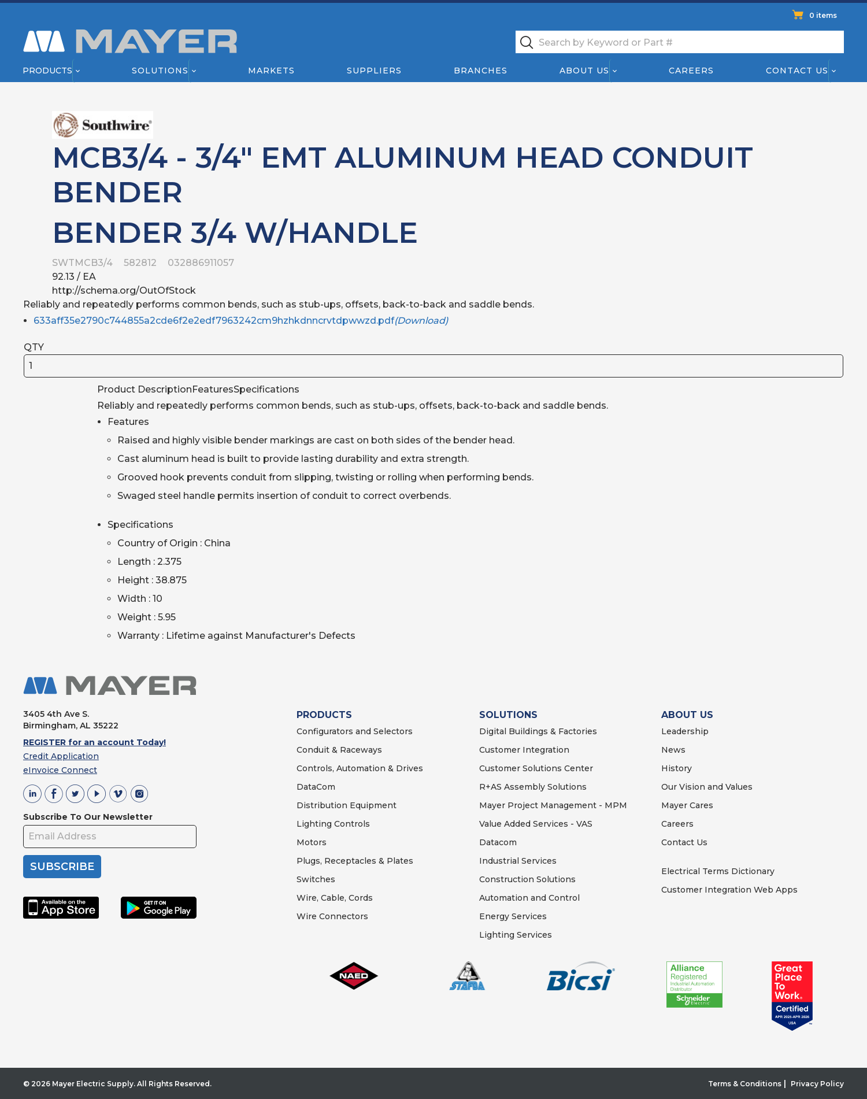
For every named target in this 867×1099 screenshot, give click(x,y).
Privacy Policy (817, 1083)
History (676, 768)
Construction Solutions (527, 879)
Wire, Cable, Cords (335, 898)
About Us (585, 70)
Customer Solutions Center (536, 768)
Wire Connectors (332, 916)
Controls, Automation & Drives (360, 768)
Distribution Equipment (347, 805)
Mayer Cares (687, 805)
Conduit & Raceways (339, 750)
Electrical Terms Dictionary (718, 871)
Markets (270, 70)
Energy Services (513, 916)
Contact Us (797, 70)
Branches (480, 70)
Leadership (685, 731)
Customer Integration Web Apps (729, 890)
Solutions (160, 70)
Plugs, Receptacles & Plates (355, 861)
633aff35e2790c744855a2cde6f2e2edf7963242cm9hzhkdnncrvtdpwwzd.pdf (241, 320)
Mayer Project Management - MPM (553, 805)
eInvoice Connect (60, 770)
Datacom (498, 842)
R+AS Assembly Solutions (533, 787)
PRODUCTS (324, 714)
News (673, 750)
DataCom (316, 787)
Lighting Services (515, 935)
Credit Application (61, 756)
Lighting (314, 824)
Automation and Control (529, 898)
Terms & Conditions (744, 1083)
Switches (316, 879)
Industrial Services (518, 861)
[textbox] (680, 42)
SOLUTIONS (508, 714)
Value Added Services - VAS (535, 824)
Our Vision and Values (707, 787)
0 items (823, 15)
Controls (351, 824)
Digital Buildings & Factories (538, 731)
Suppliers (374, 70)
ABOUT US (687, 714)
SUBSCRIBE (62, 866)
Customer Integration (524, 750)
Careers (691, 70)
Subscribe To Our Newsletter (88, 817)
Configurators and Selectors (355, 731)
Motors (312, 842)
